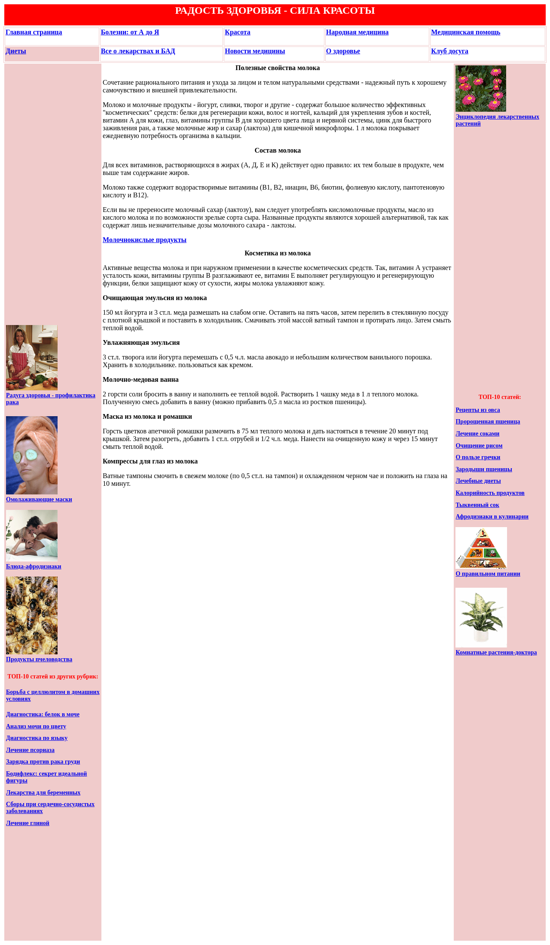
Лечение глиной (27, 823)
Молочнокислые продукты (144, 239)
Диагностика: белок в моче (42, 714)
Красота (237, 32)
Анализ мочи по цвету (36, 726)
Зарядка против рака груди (43, 761)
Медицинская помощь (465, 32)
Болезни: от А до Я (130, 32)
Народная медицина (357, 32)
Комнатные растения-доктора (496, 652)
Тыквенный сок (477, 505)
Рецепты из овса (477, 410)
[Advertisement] (32, 194)
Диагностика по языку (36, 738)
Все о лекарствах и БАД (138, 51)
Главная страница (34, 32)
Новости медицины (255, 51)
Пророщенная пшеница (487, 421)
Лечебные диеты (478, 481)
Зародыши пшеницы (483, 469)
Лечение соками (477, 433)
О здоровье (343, 51)
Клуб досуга (449, 51)
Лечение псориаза (30, 750)
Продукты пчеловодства (39, 659)
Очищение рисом (478, 445)
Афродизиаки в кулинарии (492, 516)
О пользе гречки (477, 457)
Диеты (16, 51)
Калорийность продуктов (489, 493)
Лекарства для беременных (43, 792)
